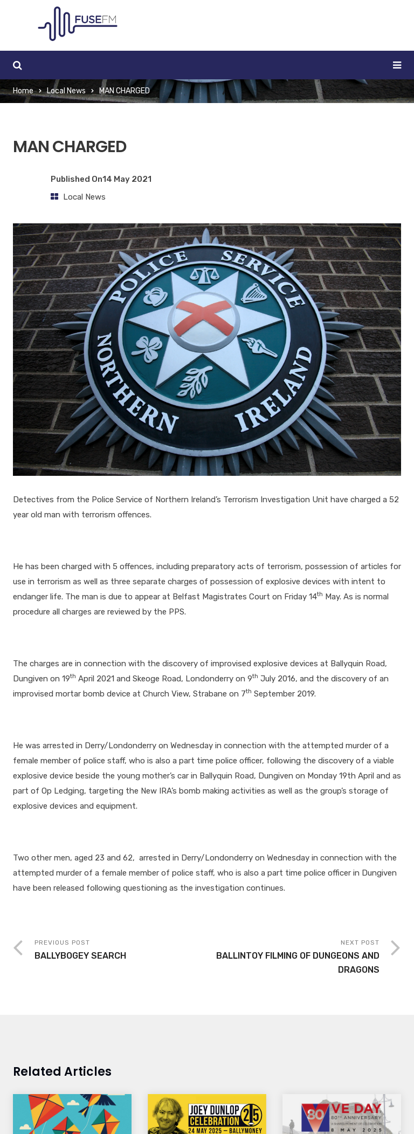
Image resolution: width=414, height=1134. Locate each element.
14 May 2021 (126, 179)
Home (23, 90)
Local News (66, 90)
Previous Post (120, 951)
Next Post (293, 958)
